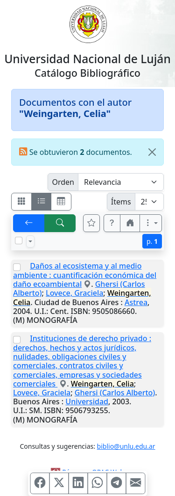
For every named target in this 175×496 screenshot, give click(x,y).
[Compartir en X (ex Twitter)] (59, 483)
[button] (112, 223)
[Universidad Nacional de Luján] (88, 23)
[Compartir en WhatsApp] (97, 483)
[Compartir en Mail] (135, 483)
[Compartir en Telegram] (116, 483)
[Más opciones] (151, 223)
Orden (63, 182)
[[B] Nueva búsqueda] (60, 223)
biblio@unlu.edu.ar (126, 446)
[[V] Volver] (29, 223)
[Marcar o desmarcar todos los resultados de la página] (18, 240)
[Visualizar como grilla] (61, 202)
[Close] (152, 152)
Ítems (121, 202)
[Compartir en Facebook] (39, 483)
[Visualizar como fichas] (21, 202)
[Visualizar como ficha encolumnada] (41, 202)
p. (152, 241)
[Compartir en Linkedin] (78, 483)
